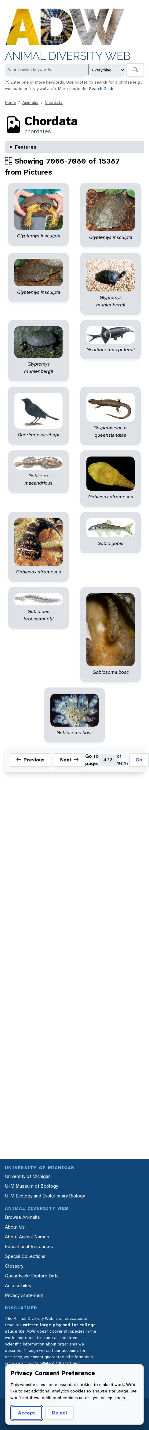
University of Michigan (28, 1176)
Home (10, 102)
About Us (15, 1227)
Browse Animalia (22, 1217)
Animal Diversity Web (67, 56)
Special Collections (25, 1256)
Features (25, 147)
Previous (30, 760)
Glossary (14, 1266)
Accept (26, 1413)
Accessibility (18, 1285)
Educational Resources (29, 1246)
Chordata (54, 102)
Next (69, 760)
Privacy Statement (24, 1295)
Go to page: (92, 760)
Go (139, 760)
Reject (59, 1413)
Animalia (30, 102)
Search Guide (101, 88)
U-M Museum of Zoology (31, 1186)
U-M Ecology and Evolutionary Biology (45, 1196)
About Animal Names (27, 1236)
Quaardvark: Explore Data (32, 1276)
